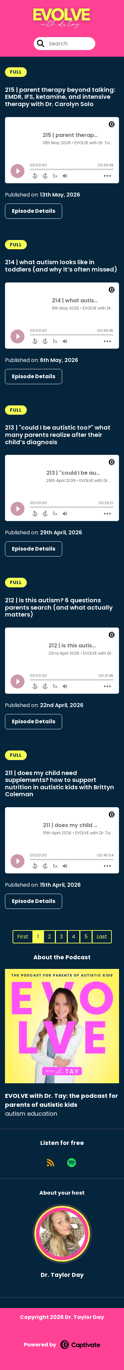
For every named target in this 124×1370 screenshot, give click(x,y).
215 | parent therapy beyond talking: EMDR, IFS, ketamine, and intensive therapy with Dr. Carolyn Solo (60, 97)
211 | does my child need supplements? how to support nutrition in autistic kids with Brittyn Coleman (59, 784)
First (22, 936)
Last (102, 936)
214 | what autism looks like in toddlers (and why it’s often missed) (61, 265)
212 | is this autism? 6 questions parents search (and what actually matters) (59, 607)
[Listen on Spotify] (71, 1162)
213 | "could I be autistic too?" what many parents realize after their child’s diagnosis (57, 434)
